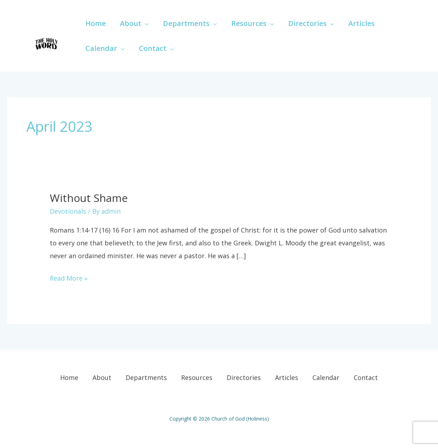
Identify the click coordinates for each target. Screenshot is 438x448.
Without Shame (89, 198)
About (102, 377)
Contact (366, 377)
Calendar (325, 377)
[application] (145, 23)
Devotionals (68, 211)
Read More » (69, 277)
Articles (286, 377)
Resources (196, 377)
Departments (146, 377)
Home (69, 377)
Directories (244, 377)
